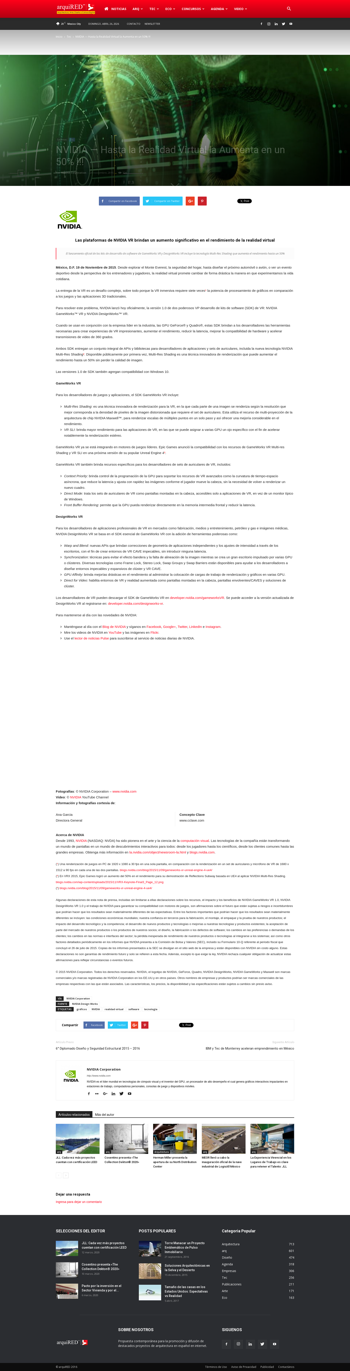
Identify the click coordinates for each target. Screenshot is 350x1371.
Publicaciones (232, 1284)
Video (240, 9)
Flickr (154, 632)
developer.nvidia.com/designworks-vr (135, 603)
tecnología (150, 1009)
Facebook (153, 627)
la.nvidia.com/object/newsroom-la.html (157, 852)
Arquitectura (161, 1151)
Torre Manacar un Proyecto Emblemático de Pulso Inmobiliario (185, 1247)
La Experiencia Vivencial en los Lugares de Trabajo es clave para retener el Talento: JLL (270, 1162)
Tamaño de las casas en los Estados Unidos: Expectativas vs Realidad (186, 1291)
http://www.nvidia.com (98, 1075)
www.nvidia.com (124, 791)
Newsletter (152, 23)
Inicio (59, 37)
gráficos (82, 1009)
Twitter (182, 627)
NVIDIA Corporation (73, 172)
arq (138, 9)
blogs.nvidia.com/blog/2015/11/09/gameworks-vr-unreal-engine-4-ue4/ (166, 870)
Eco (170, 9)
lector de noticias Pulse (92, 638)
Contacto (133, 23)
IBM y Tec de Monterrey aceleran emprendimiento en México (250, 1048)
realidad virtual (114, 1009)
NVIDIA (75, 797)
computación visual (195, 841)
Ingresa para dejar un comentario (79, 1202)
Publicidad (267, 1367)
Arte (225, 1291)
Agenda (219, 9)
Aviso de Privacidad (243, 1367)
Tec (154, 9)
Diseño (227, 1257)
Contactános (286, 1367)
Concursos (193, 9)
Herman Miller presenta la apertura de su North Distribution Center (174, 1162)
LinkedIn (195, 627)
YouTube (115, 632)
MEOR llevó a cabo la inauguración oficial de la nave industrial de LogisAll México (222, 1162)
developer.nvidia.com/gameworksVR (197, 598)
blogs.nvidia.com (202, 852)
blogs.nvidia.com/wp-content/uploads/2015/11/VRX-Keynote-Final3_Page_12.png (109, 882)
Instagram (213, 627)
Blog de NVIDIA (114, 627)
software (133, 1009)
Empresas (62, 139)
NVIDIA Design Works (85, 1003)
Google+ (169, 627)
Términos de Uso (216, 1367)
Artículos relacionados (74, 1114)
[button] (288, 9)
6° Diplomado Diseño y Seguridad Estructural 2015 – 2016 (98, 1048)
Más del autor (104, 1114)
